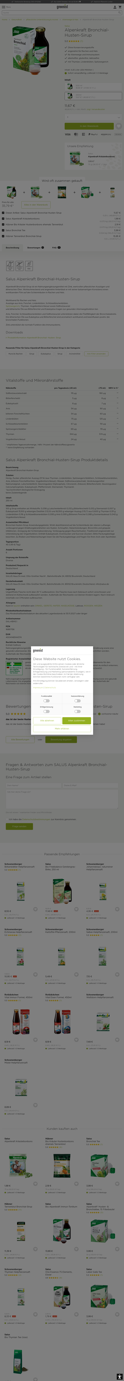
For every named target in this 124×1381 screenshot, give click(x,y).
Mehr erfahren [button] (62, 728)
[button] (120, 1377)
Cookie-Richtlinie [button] (44, 674)
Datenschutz (50, 688)
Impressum (38, 688)
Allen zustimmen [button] (76, 720)
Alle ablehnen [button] (47, 720)
